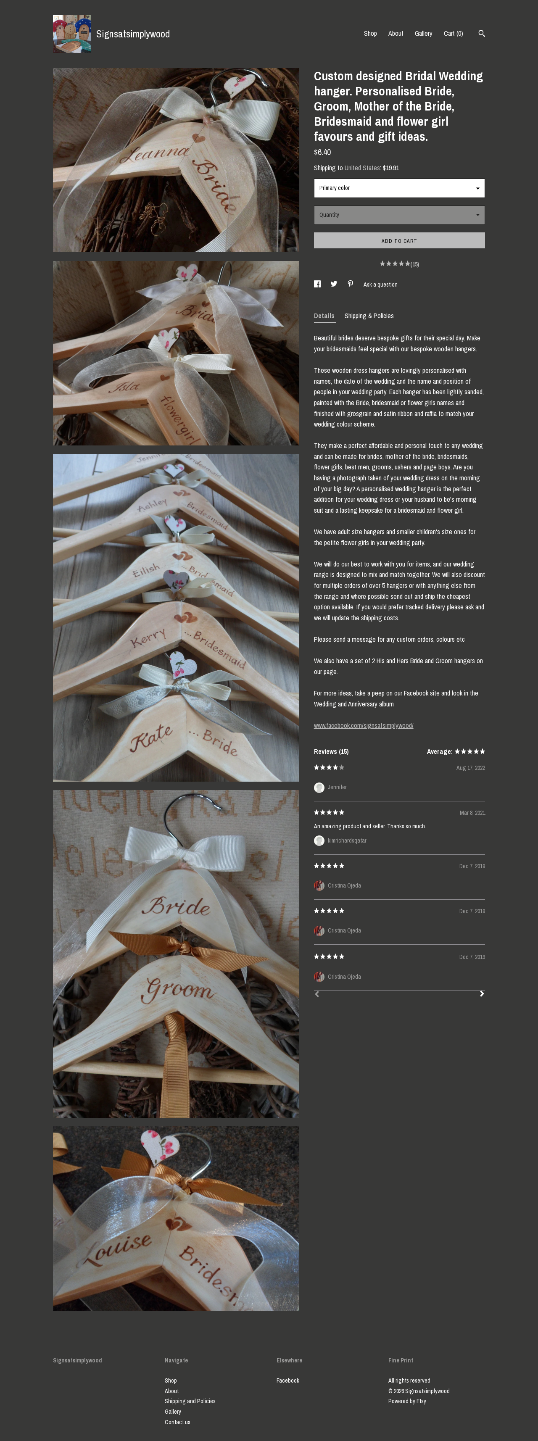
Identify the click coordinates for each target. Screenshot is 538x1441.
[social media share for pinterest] (351, 284)
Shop (370, 33)
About (396, 33)
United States (362, 167)
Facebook (288, 1380)
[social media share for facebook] (318, 284)
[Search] (482, 34)
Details (325, 315)
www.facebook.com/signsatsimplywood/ (364, 725)
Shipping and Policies (190, 1401)
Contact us (177, 1422)
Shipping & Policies (369, 315)
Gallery (424, 33)
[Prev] (317, 995)
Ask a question (381, 284)
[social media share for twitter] (334, 284)
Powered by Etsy (407, 1401)
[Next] (482, 995)
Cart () (453, 33)
